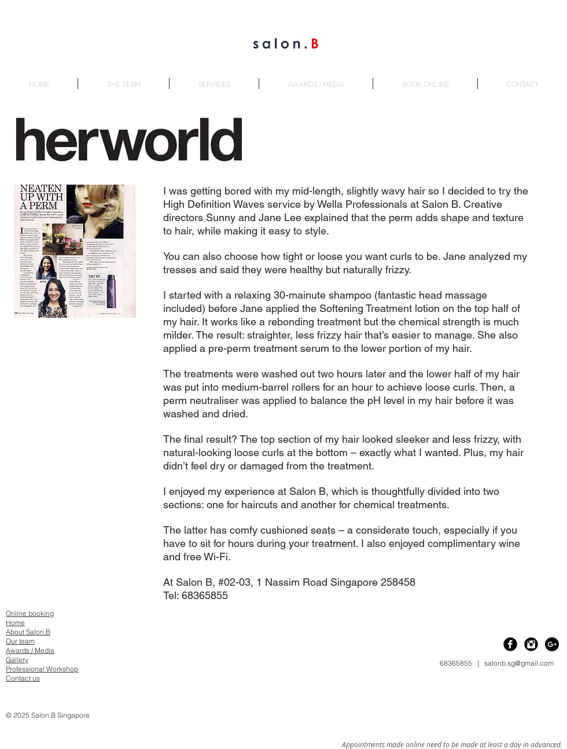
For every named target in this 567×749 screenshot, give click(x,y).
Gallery (17, 659)
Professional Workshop (42, 668)
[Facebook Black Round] (510, 644)
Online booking (30, 613)
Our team (20, 641)
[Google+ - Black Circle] (552, 644)
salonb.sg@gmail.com (519, 663)
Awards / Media (30, 650)
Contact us (23, 678)
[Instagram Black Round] (531, 644)
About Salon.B (28, 631)
